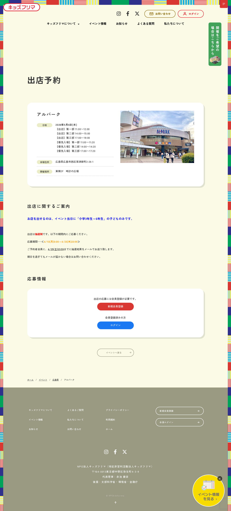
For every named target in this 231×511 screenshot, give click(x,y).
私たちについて (174, 23)
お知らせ (122, 23)
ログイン (191, 14)
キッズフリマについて (42, 409)
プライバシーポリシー (119, 409)
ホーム (108, 425)
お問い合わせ (160, 14)
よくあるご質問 (76, 409)
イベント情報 (97, 23)
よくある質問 (145, 23)
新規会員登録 (115, 306)
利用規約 (110, 417)
